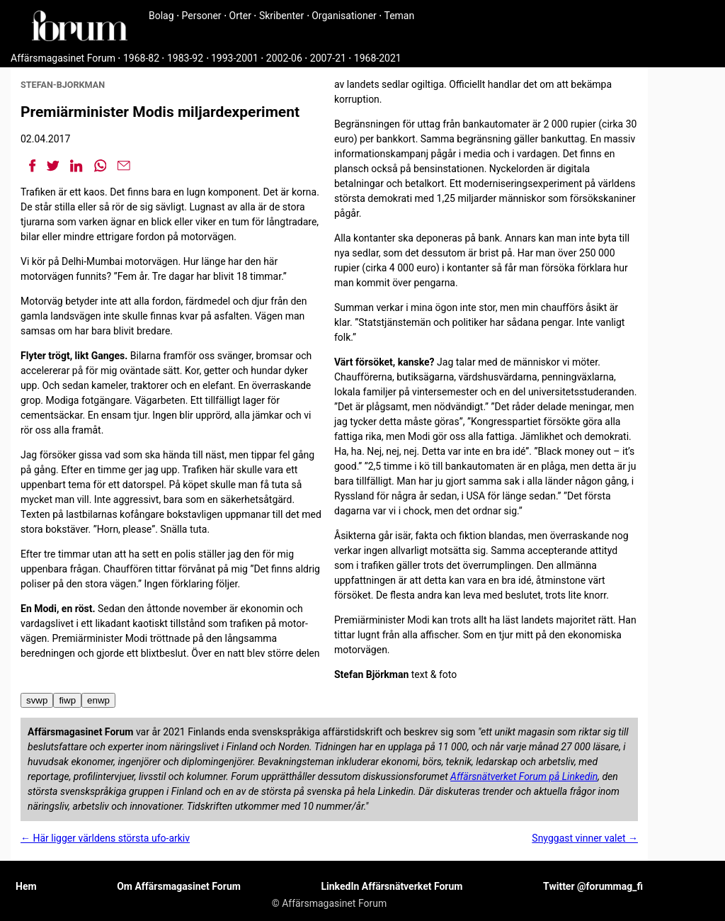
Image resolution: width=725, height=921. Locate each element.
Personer (202, 15)
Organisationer (344, 15)
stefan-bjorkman (63, 84)
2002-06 (284, 58)
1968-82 (141, 58)
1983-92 (185, 58)
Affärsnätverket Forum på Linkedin (524, 776)
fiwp (67, 700)
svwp (36, 700)
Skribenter (281, 15)
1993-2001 (234, 58)
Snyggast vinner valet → (585, 838)
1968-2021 (377, 58)
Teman (399, 15)
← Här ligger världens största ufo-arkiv (105, 838)
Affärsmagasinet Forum (63, 58)
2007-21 (328, 58)
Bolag (161, 15)
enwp (98, 700)
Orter (240, 15)
